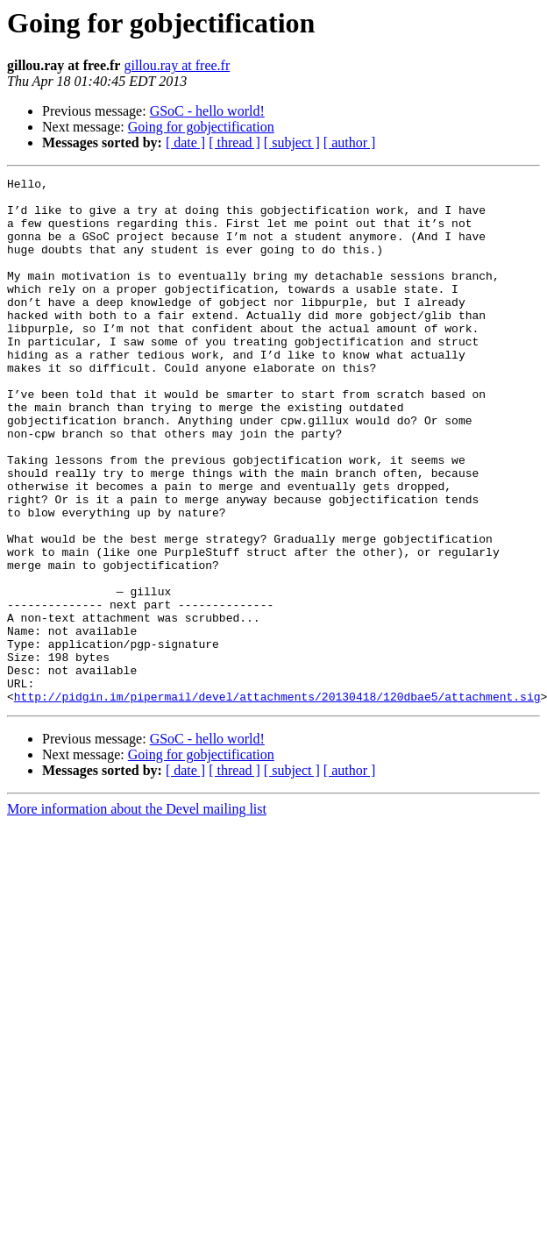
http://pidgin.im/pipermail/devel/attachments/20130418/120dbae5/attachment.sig (277, 801)
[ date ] (185, 142)
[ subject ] (292, 142)
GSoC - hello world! (207, 110)
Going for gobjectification (201, 126)
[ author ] (349, 142)
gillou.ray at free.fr (177, 65)
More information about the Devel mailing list (136, 914)
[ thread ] (234, 142)
